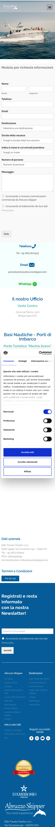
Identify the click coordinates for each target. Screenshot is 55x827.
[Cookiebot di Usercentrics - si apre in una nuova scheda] (39, 353)
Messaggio (8, 172)
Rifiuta (27, 471)
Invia (6, 234)
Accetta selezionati (27, 462)
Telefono (7, 99)
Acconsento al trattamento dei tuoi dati (27, 206)
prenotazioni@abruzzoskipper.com (27, 272)
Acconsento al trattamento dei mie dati (27, 638)
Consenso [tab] (8, 361)
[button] (49, 7)
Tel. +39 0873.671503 (27, 253)
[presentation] (23, 226)
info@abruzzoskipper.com (24, 560)
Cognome (33, 93)
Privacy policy (8, 210)
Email (5, 111)
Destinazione (9, 123)
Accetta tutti (27, 452)
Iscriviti (7, 650)
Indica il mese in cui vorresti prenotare (23, 147)
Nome (6, 83)
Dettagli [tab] (22, 361)
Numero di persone (12, 159)
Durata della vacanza (13, 135)
